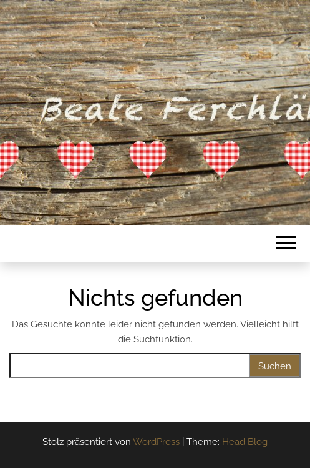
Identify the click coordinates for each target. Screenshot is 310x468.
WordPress (156, 441)
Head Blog (245, 441)
